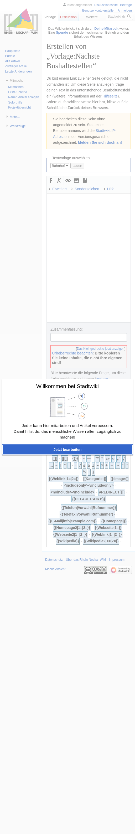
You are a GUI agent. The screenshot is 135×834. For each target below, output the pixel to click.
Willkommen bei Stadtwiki (67, 386)
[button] (67, 449)
